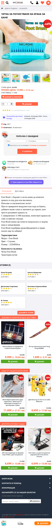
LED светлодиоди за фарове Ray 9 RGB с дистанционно (13, 454)
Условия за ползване (38, 145)
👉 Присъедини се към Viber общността (26, 182)
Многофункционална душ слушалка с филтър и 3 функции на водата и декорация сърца (12, 402)
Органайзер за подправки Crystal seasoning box (13, 347)
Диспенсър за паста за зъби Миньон (39, 400)
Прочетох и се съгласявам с (27, 145)
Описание (7, 191)
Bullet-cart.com (9, 517)
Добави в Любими (12, 97)
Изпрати (27, 151)
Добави (28, 104)
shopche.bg (20, 515)
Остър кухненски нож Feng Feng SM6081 (39, 347)
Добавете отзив (26, 313)
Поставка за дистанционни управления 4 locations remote (39, 454)
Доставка (19, 191)
